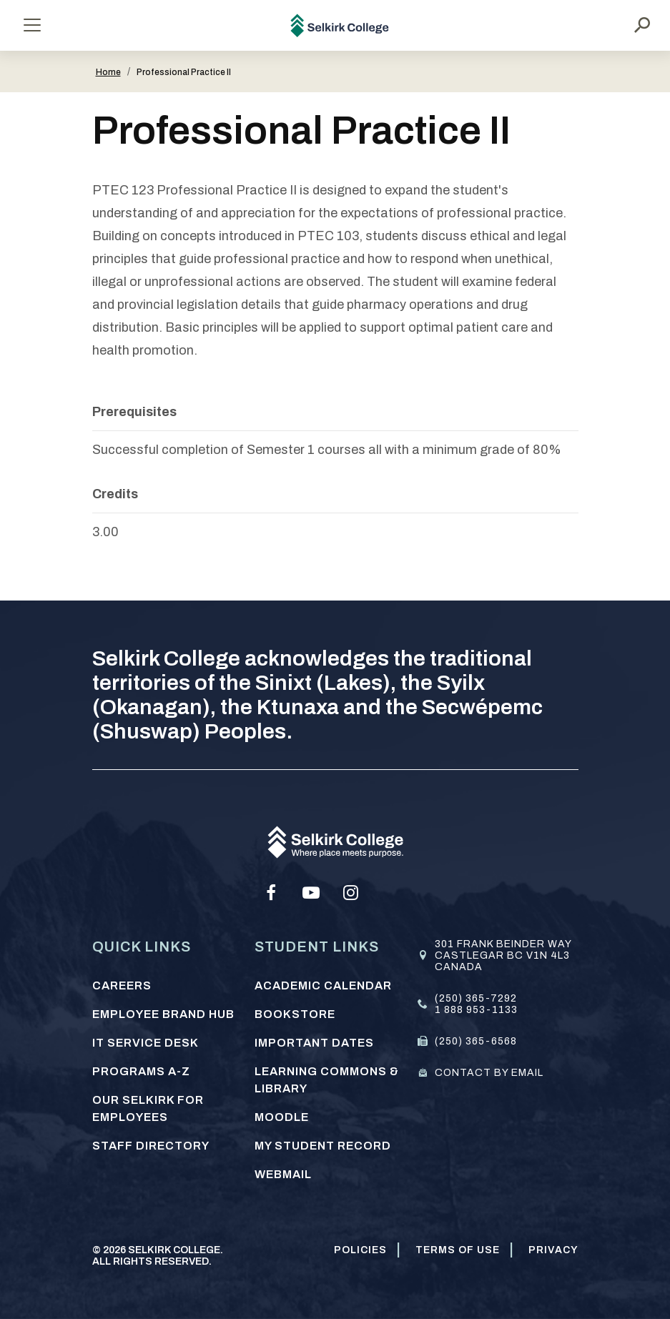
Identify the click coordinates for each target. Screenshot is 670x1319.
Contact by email (489, 1072)
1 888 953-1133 (476, 1009)
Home (108, 72)
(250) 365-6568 (476, 1041)
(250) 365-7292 (476, 998)
